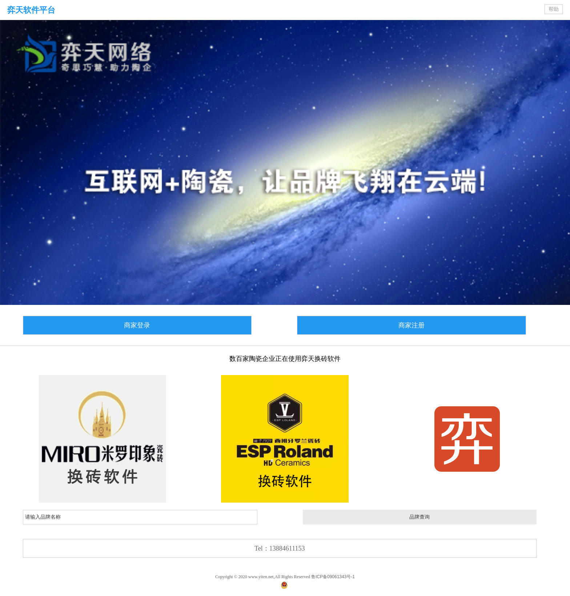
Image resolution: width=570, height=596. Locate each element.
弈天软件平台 (31, 10)
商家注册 (411, 325)
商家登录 (137, 325)
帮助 (554, 9)
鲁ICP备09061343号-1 (333, 576)
